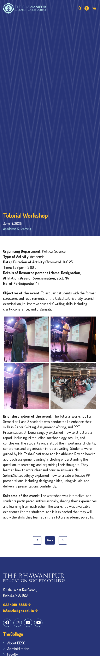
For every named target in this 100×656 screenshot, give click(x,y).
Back (50, 540)
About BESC (16, 642)
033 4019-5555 (17, 604)
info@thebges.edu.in (20, 610)
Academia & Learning (17, 229)
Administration (18, 648)
